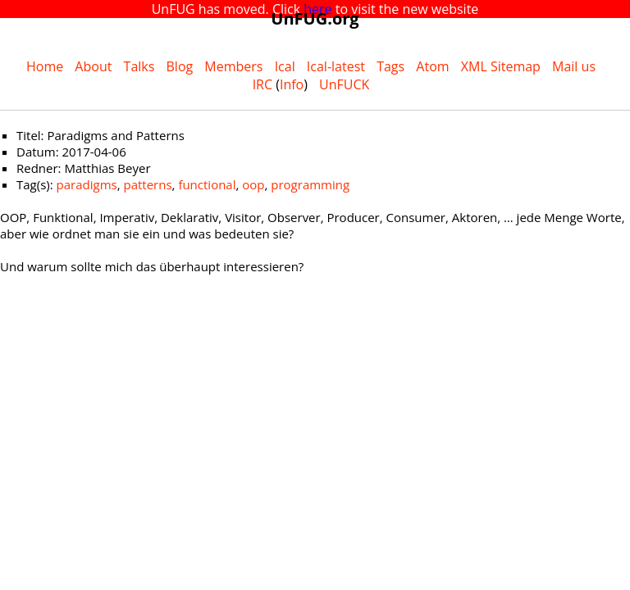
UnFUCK (344, 84)
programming (310, 184)
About (93, 66)
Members (233, 66)
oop (253, 184)
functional (206, 184)
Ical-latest (336, 66)
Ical (285, 66)
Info (292, 84)
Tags (390, 66)
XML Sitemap (501, 66)
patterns (147, 184)
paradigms (87, 184)
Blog (180, 66)
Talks (139, 66)
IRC (262, 84)
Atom (432, 66)
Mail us (574, 66)
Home (44, 66)
